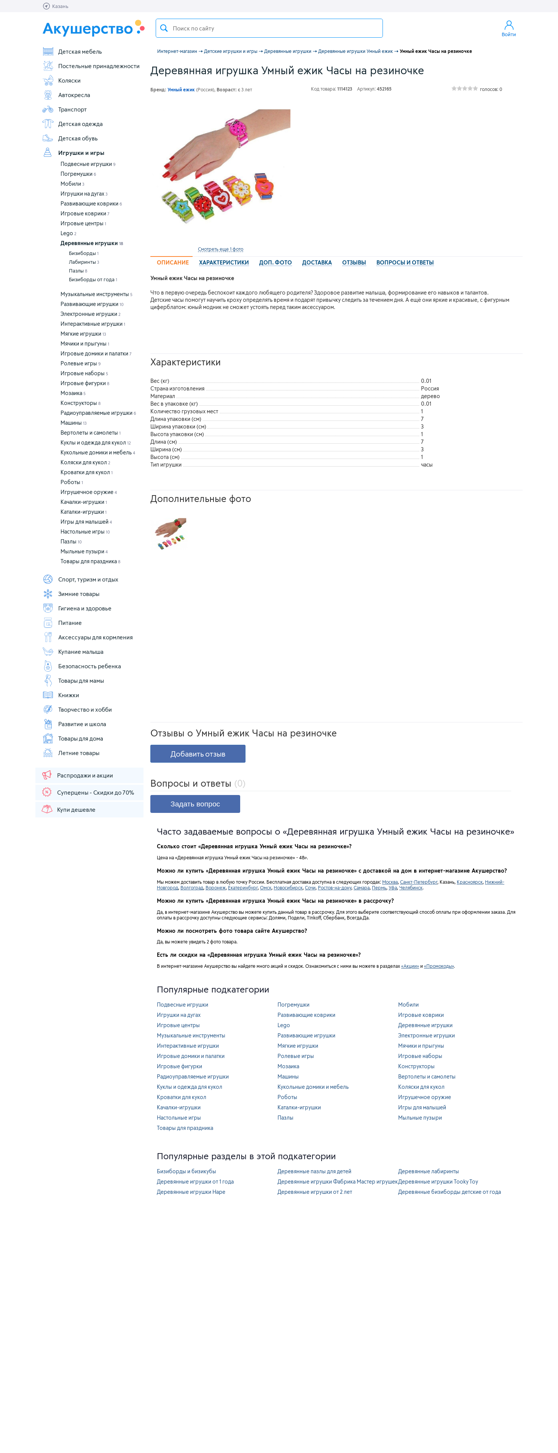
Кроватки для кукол (87, 472)
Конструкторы (80, 403)
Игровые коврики (85, 213)
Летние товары (70, 753)
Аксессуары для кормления (87, 637)
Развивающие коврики (91, 203)
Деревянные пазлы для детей (314, 1171)
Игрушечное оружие (89, 492)
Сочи (310, 887)
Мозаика (73, 393)
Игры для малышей (86, 521)
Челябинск (410, 887)
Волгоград (191, 887)
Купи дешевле (68, 809)
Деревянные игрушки (92, 243)
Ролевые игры (81, 363)
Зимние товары (70, 594)
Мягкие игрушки (83, 333)
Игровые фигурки (85, 383)
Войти (509, 28)
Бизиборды (84, 253)
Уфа (393, 887)
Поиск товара (164, 28)
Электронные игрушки (91, 314)
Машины (74, 422)
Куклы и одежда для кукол (96, 442)
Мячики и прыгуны (85, 343)
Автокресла (66, 95)
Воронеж (216, 887)
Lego (69, 233)
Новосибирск (288, 887)
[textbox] (269, 28)
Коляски (61, 80)
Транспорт (64, 109)
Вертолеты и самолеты (91, 432)
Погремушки (78, 173)
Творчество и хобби (77, 709)
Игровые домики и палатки (96, 353)
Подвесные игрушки (88, 164)
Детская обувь (70, 138)
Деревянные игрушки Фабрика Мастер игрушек (337, 1181)
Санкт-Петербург (418, 881)
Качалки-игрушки (84, 502)
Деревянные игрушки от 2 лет (314, 1192)
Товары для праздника (90, 561)
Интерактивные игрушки (93, 323)
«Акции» (410, 966)
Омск (265, 887)
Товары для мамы (73, 680)
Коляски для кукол (85, 462)
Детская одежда (72, 124)
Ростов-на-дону (334, 887)
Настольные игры (85, 531)
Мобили (72, 183)
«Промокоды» (439, 966)
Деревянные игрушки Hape (191, 1192)
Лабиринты (84, 262)
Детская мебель (72, 51)
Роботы (72, 482)
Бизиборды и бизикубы (186, 1171)
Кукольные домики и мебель (98, 452)
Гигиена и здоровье (77, 608)
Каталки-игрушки (84, 511)
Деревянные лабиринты (428, 1171)
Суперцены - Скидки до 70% (87, 792)
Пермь (379, 887)
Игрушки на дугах (84, 193)
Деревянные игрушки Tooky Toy (438, 1181)
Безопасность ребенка (81, 666)
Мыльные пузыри (84, 551)
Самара (362, 887)
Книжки (60, 695)
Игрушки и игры (73, 153)
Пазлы (78, 271)
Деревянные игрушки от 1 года (195, 1181)
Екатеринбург (243, 887)
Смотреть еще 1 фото (220, 249)
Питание (62, 623)
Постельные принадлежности (91, 66)
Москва (390, 881)
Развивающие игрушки (92, 304)
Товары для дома (72, 738)
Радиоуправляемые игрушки (98, 412)
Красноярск (470, 881)
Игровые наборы (84, 373)
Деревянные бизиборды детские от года (449, 1192)
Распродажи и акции (77, 775)
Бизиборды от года (93, 279)
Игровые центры (83, 223)
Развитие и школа (74, 724)
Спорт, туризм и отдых (80, 579)
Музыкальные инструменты (96, 294)
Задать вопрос (195, 804)
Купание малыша (73, 651)
